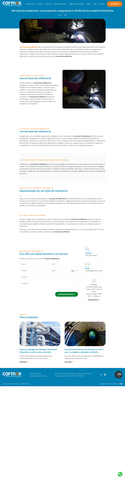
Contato (101, 4)
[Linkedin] (105, 375)
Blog (94, 4)
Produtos (40, 4)
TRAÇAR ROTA (94, 300)
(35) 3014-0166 (35, 374)
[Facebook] (101, 375)
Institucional (29, 4)
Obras (89, 4)
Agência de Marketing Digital (109, 384)
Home (60, 15)
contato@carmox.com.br (38, 376)
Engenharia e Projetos (76, 4)
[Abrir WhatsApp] (120, 474)
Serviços (48, 4)
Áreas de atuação (60, 4)
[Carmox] (12, 4)
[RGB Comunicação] (120, 383)
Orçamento (114, 4)
